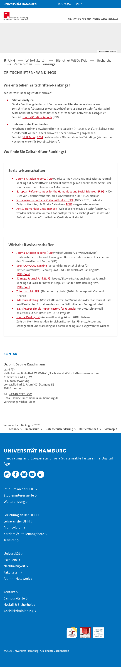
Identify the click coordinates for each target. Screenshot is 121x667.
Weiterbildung (14, 501)
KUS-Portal (65, 4)
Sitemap (110, 429)
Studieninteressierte (19, 495)
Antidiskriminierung (18, 611)
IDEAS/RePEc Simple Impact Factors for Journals (45, 308)
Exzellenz (11, 560)
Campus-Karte (14, 598)
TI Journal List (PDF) (28, 291)
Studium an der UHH (19, 489)
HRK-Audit (96, 631)
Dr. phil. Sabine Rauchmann (24, 364)
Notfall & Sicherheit (18, 604)
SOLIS (69, 204)
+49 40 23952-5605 (20, 394)
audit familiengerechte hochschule (71, 632)
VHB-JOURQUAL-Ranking (31, 266)
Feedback (13, 429)
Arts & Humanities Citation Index (36, 209)
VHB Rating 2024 (33, 137)
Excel (26, 274)
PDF (19, 274)
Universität (12, 553)
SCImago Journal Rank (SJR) (33, 278)
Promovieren (13, 527)
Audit (83, 629)
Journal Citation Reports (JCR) (34, 178)
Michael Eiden (27, 402)
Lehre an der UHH (17, 521)
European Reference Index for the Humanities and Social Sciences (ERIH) (60, 191)
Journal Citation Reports (37, 117)
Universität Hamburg (20, 4)
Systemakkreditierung (112, 629)
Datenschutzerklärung (59, 429)
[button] (107, 4)
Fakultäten (11, 572)
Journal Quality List (28, 317)
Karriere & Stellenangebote (24, 534)
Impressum (32, 429)
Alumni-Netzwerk (17, 578)
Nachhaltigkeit (14, 566)
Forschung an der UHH (20, 515)
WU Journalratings (27, 300)
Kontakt (9, 592)
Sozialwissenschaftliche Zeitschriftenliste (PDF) (45, 200)
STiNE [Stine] (78, 4)
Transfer (10, 540)
